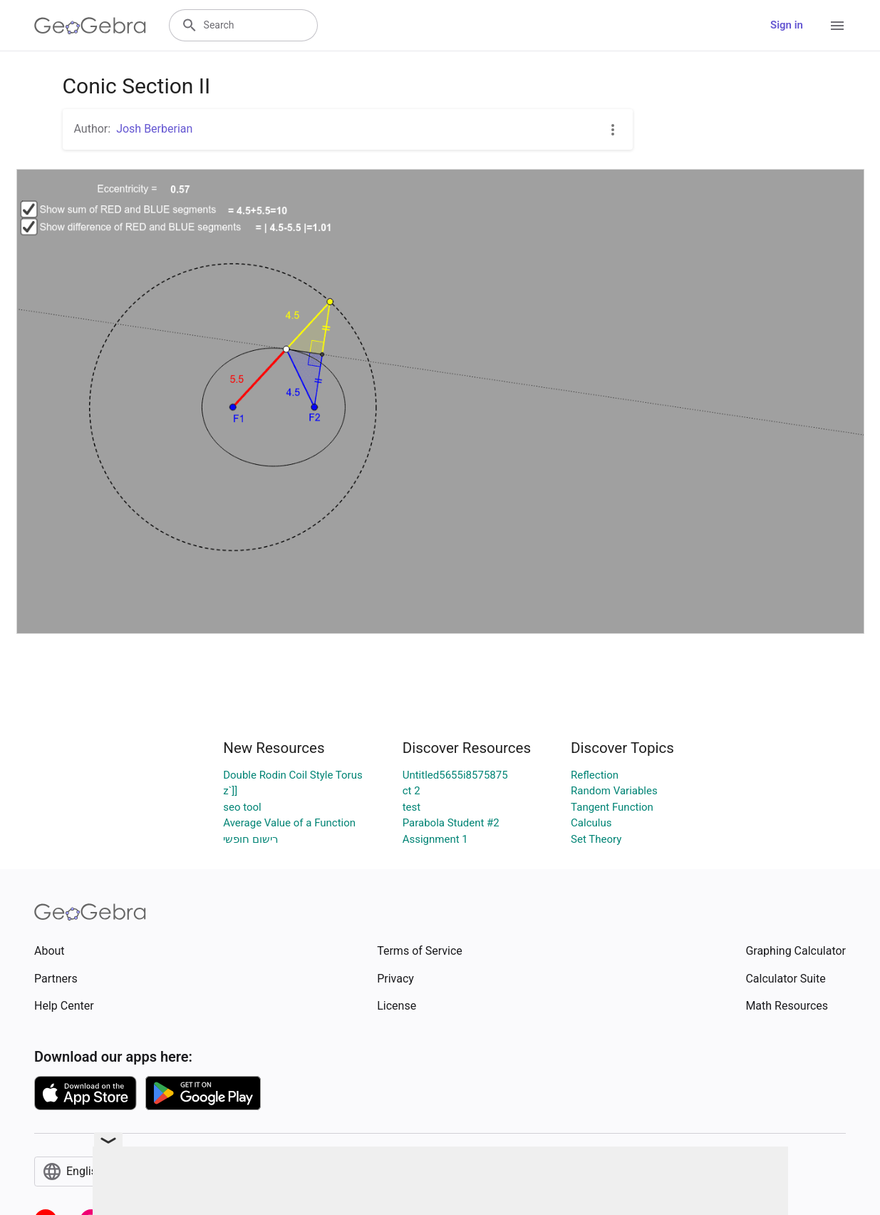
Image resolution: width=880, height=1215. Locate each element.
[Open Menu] (837, 25)
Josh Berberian (154, 128)
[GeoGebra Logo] (90, 25)
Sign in (786, 25)
